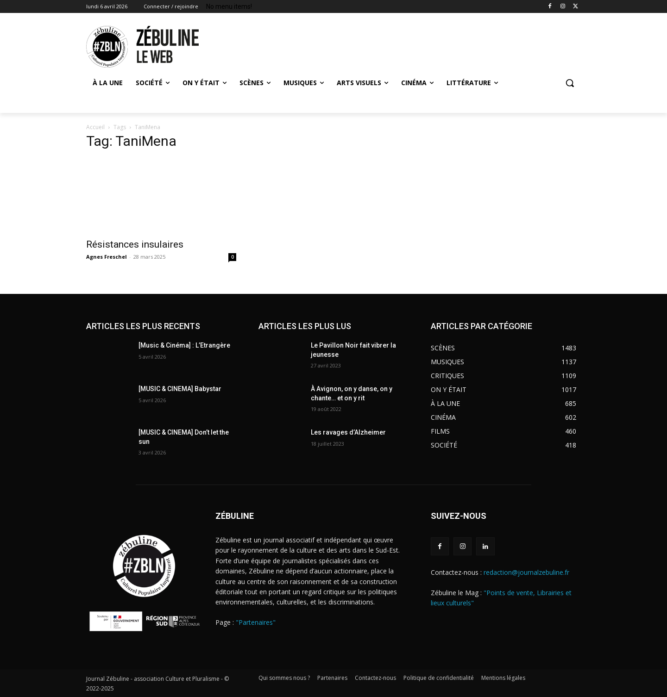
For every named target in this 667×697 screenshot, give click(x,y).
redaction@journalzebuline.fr (526, 572)
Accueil (95, 127)
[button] (570, 83)
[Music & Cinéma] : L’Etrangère (184, 345)
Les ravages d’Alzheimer (348, 432)
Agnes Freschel (106, 256)
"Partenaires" (256, 622)
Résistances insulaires (134, 244)
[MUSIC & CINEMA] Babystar (179, 388)
